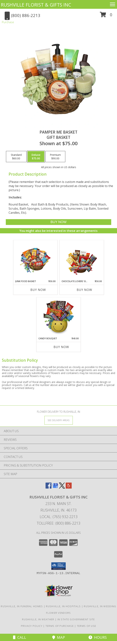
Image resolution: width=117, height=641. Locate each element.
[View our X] (62, 487)
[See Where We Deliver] (58, 420)
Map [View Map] (58, 637)
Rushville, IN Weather (38, 619)
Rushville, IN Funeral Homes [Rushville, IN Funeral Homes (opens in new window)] (22, 606)
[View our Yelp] (69, 487)
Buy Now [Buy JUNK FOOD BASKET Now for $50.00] (38, 290)
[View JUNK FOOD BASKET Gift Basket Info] (35, 260)
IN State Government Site (76, 619)
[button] (106, 16)
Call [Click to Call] (19, 637)
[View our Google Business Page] (55, 487)
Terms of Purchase (60, 626)
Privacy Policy (31, 626)
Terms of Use (86, 626)
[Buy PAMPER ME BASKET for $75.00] (58, 222)
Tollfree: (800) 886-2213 (58, 523)
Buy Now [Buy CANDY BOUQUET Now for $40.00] (61, 347)
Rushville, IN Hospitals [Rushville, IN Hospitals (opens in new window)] (63, 606)
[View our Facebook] (49, 487)
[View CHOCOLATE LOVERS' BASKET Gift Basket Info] (81, 260)
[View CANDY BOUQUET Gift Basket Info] (58, 317)
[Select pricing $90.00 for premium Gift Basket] (55, 156)
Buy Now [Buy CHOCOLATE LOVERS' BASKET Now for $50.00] (84, 290)
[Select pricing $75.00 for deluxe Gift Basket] (36, 156)
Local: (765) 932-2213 (58, 516)
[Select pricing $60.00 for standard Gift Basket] (16, 156)
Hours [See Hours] (97, 637)
